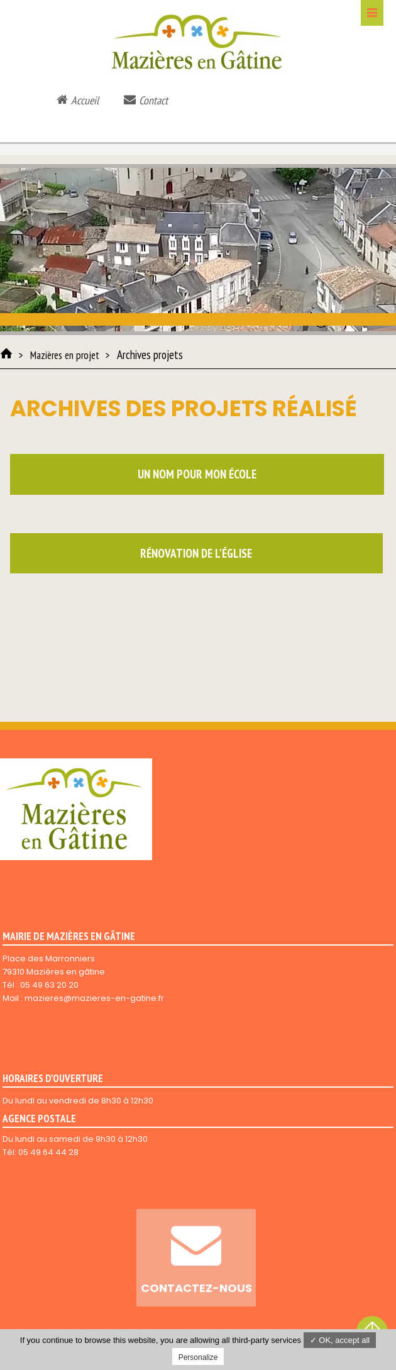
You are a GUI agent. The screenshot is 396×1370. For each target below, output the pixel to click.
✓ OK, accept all (340, 1340)
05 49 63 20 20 (49, 985)
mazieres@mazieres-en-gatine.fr (94, 998)
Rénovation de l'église (196, 553)
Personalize (198, 1357)
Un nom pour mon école (197, 474)
